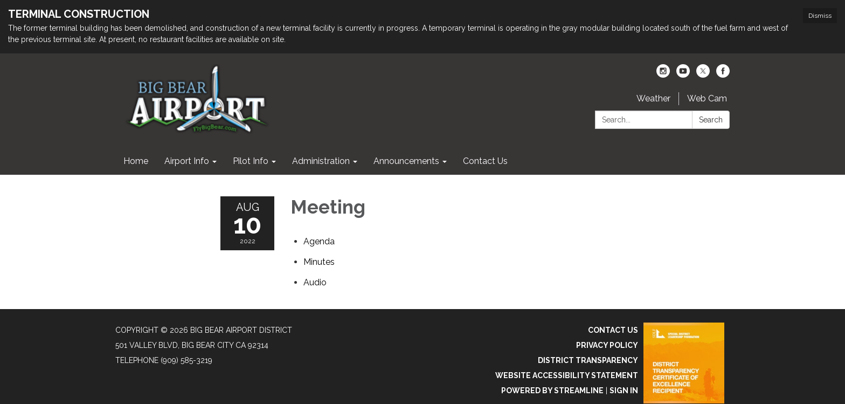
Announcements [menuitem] (406, 161)
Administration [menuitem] (321, 161)
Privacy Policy (607, 345)
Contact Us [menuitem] (485, 161)
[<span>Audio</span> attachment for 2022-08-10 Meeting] (315, 282)
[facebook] (723, 75)
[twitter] (703, 75)
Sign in (623, 390)
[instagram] (663, 75)
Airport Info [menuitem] (186, 161)
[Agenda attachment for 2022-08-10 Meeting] (319, 241)
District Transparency (588, 360)
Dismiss (820, 15)
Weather (653, 98)
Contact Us (613, 330)
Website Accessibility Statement (566, 375)
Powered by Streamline (552, 390)
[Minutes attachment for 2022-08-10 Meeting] (319, 262)
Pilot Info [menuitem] (250, 161)
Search (711, 119)
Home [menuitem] (135, 161)
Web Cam (707, 98)
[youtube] (683, 75)
